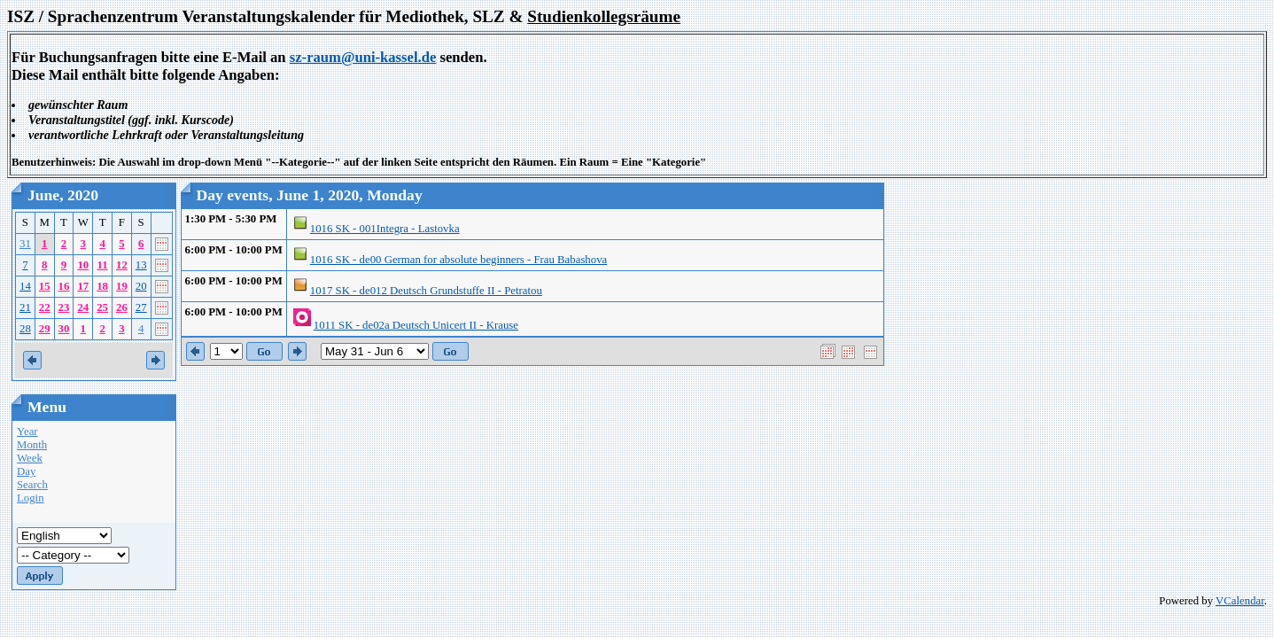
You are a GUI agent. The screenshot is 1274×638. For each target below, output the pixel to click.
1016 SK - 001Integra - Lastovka (385, 228)
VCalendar (1240, 601)
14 (25, 286)
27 (141, 307)
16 (64, 286)
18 (102, 286)
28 (25, 329)
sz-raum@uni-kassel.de (363, 57)
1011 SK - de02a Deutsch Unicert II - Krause (416, 325)
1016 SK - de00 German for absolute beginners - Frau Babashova (458, 259)
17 (83, 286)
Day (26, 471)
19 (122, 286)
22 (44, 307)
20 (141, 286)
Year (27, 431)
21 (25, 307)
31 (25, 243)
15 (44, 286)
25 (102, 307)
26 (122, 307)
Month (32, 445)
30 (64, 329)
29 (44, 329)
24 (83, 307)
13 (141, 265)
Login (30, 498)
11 (102, 265)
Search (32, 484)
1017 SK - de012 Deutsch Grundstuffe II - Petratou (426, 290)
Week (30, 458)
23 (64, 307)
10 (83, 265)
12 (122, 265)
